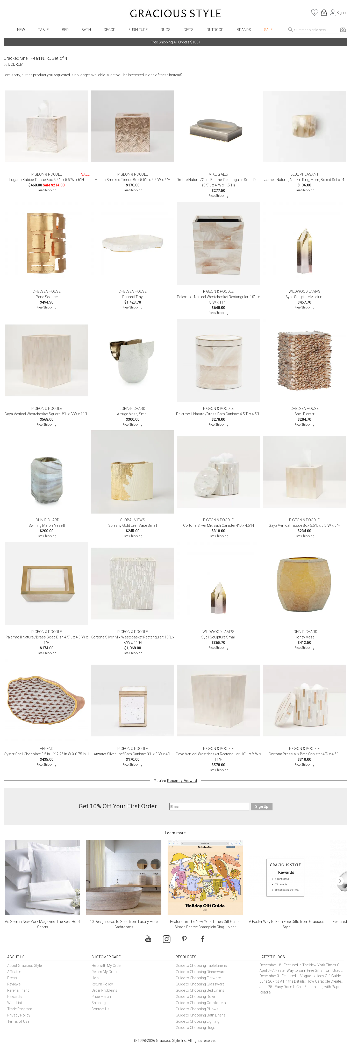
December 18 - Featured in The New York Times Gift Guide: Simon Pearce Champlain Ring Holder (302, 965)
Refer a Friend (18, 990)
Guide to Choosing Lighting (198, 1021)
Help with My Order (106, 965)
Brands (244, 30)
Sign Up (261, 806)
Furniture (138, 30)
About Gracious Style (24, 965)
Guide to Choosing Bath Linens (201, 1015)
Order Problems (104, 990)
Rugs (165, 30)
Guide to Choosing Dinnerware (200, 972)
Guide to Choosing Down (196, 997)
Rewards (14, 997)
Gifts (188, 30)
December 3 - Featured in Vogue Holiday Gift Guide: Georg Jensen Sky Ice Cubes (302, 976)
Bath (86, 30)
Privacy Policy (18, 1015)
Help (95, 978)
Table (43, 30)
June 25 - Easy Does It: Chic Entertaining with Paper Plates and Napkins (302, 987)
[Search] (290, 30)
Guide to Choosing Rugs (195, 1028)
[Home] (175, 14)
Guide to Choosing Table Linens (201, 965)
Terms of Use (18, 1021)
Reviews (14, 984)
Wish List (14, 1003)
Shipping (98, 1003)
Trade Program (19, 1009)
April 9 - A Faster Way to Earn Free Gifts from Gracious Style (302, 970)
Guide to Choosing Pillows (197, 1009)
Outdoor (215, 30)
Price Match (101, 997)
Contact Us (100, 1009)
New (21, 30)
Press (12, 978)
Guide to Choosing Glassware (200, 984)
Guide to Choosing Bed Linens (200, 990)
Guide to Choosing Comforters (201, 1003)
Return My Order (104, 972)
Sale (268, 30)
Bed (65, 30)
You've (175, 781)
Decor (110, 30)
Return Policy (102, 984)
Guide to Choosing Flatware (198, 978)
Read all (266, 992)
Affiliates (14, 972)
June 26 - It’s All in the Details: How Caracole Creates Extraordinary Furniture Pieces (302, 981)
